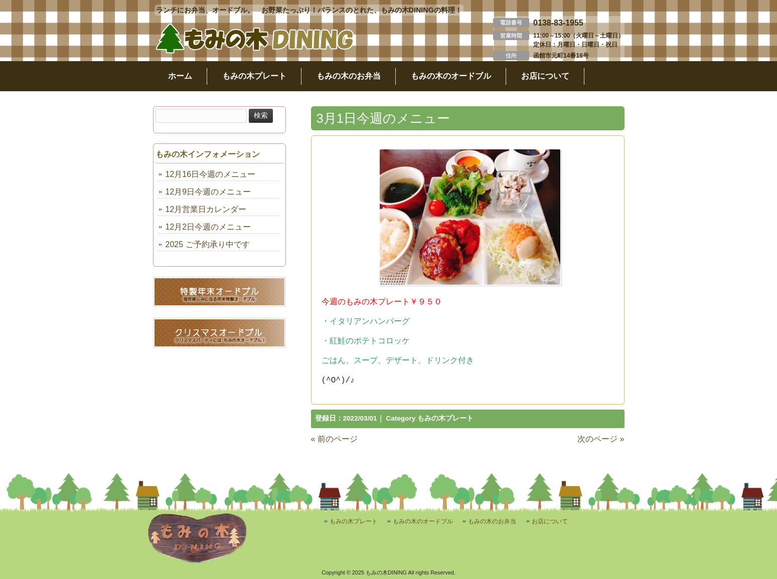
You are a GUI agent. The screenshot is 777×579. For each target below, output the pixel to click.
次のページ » (600, 439)
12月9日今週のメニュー (208, 191)
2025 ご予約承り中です (208, 244)
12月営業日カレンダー (206, 209)
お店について (550, 521)
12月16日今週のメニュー (211, 174)
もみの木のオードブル (423, 521)
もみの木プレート (445, 418)
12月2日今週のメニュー (208, 227)
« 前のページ (334, 439)
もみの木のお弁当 (492, 521)
